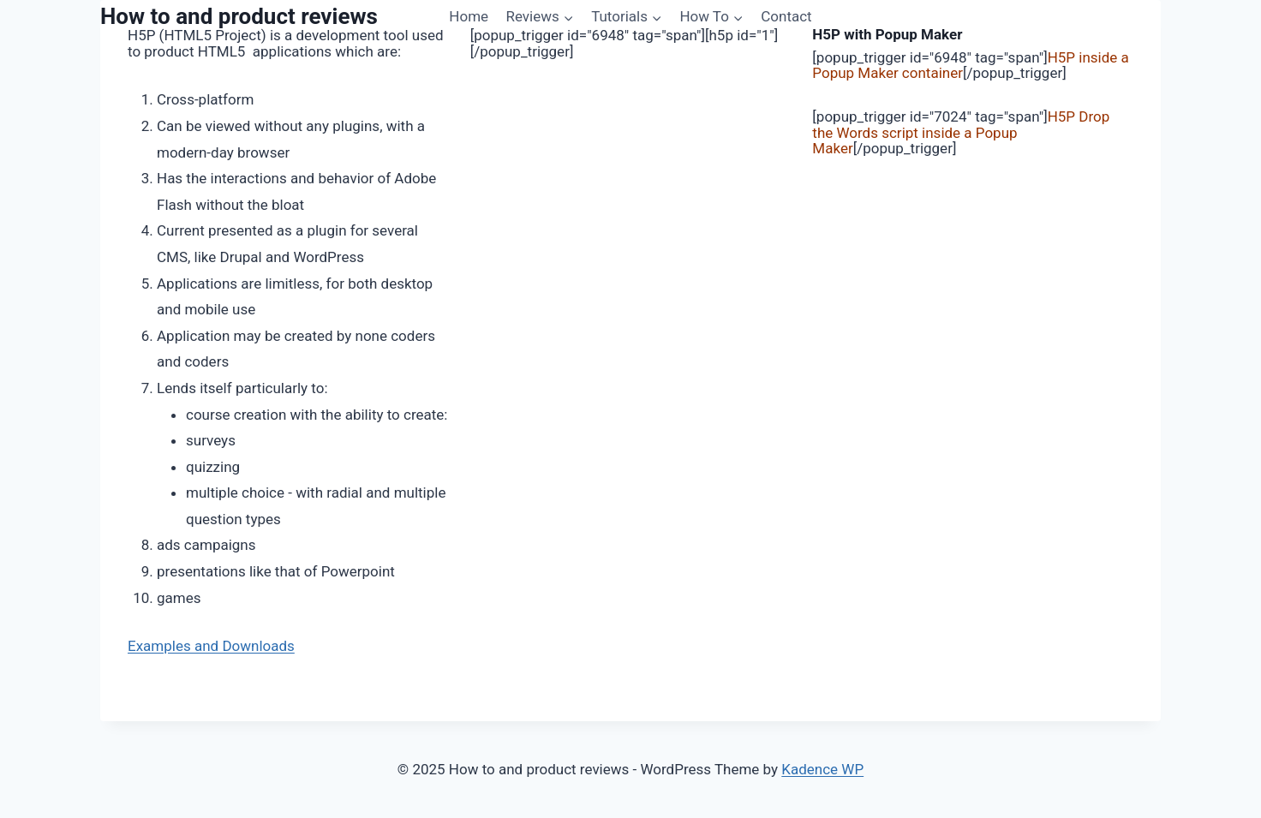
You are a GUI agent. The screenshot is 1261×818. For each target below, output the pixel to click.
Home (468, 16)
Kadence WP (822, 769)
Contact (786, 16)
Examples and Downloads (211, 645)
